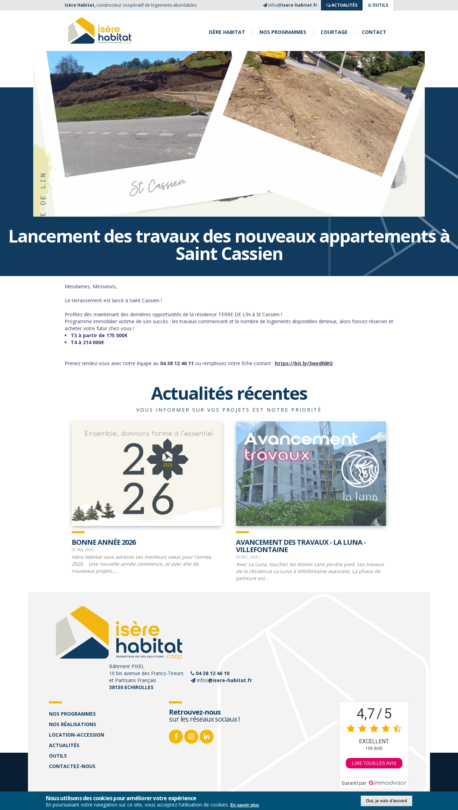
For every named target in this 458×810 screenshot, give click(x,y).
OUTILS (378, 5)
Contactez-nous (72, 766)
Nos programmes (282, 32)
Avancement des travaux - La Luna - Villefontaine (301, 545)
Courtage (334, 32)
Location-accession (76, 734)
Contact (374, 32)
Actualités (64, 745)
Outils (58, 755)
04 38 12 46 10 (212, 673)
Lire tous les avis (374, 763)
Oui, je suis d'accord (386, 801)
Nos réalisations (72, 724)
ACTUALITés (341, 5)
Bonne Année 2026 (104, 541)
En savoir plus (244, 805)
